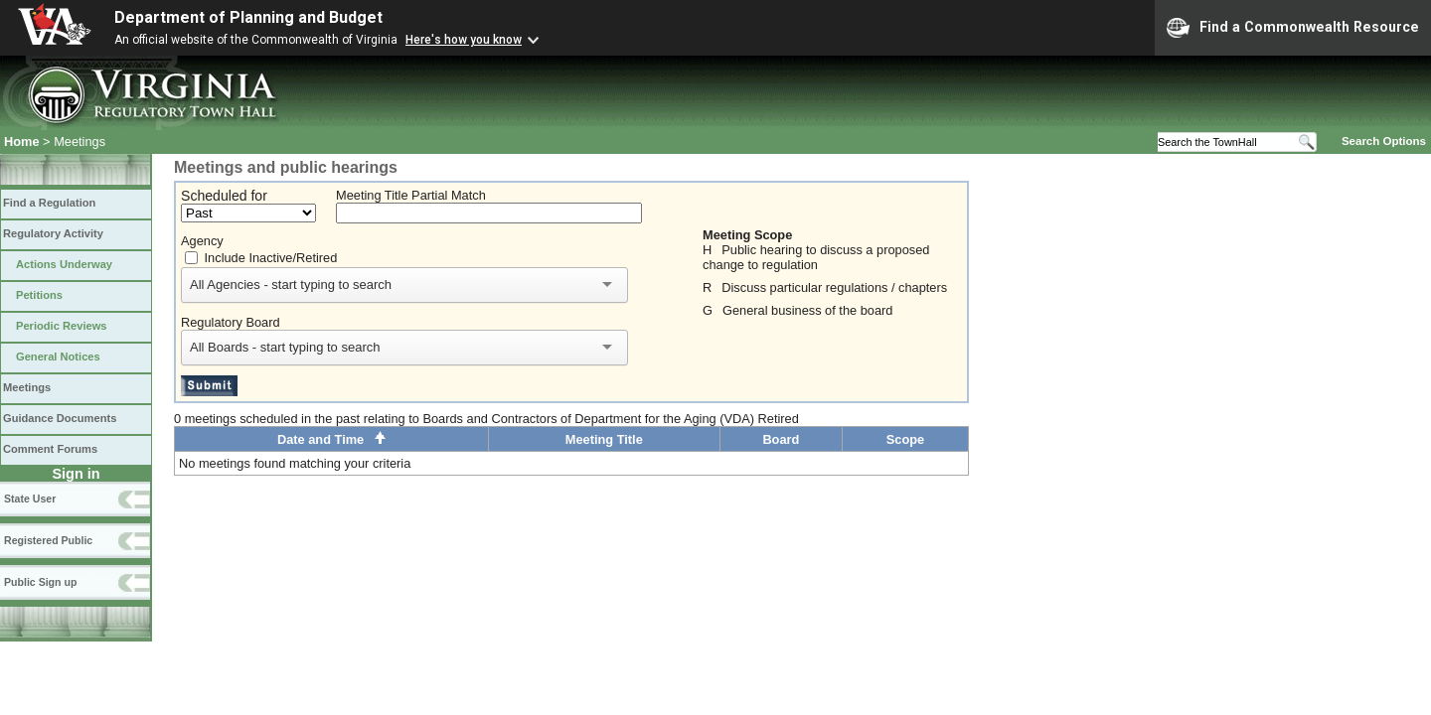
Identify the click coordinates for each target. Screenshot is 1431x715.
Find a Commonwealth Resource (1293, 28)
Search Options (1384, 141)
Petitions (39, 295)
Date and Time (331, 439)
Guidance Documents (59, 418)
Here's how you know (463, 40)
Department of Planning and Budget (248, 17)
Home (22, 141)
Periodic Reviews (61, 326)
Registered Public (48, 540)
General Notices (58, 356)
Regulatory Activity (53, 233)
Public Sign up (40, 582)
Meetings (27, 387)
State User (30, 498)
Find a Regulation (49, 203)
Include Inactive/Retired (271, 257)
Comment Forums (50, 449)
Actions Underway (64, 264)
